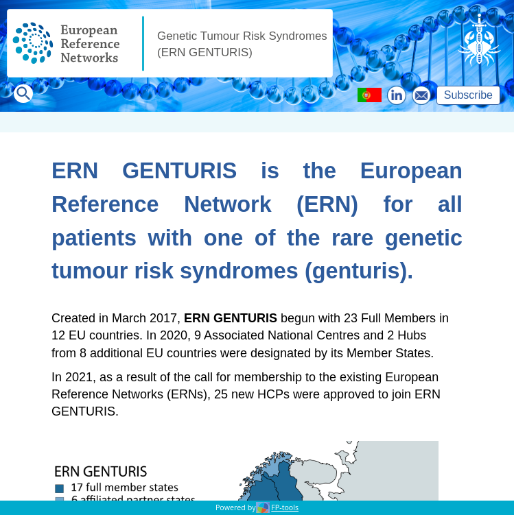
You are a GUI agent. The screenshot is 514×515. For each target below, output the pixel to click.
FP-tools (285, 507)
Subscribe (468, 95)
